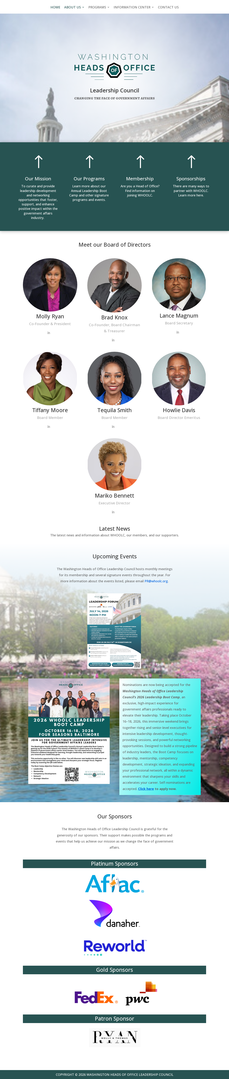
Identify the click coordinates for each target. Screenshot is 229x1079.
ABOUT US (72, 7)
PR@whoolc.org (156, 581)
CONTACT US (168, 7)
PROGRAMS (97, 7)
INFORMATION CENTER (132, 7)
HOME (55, 7)
